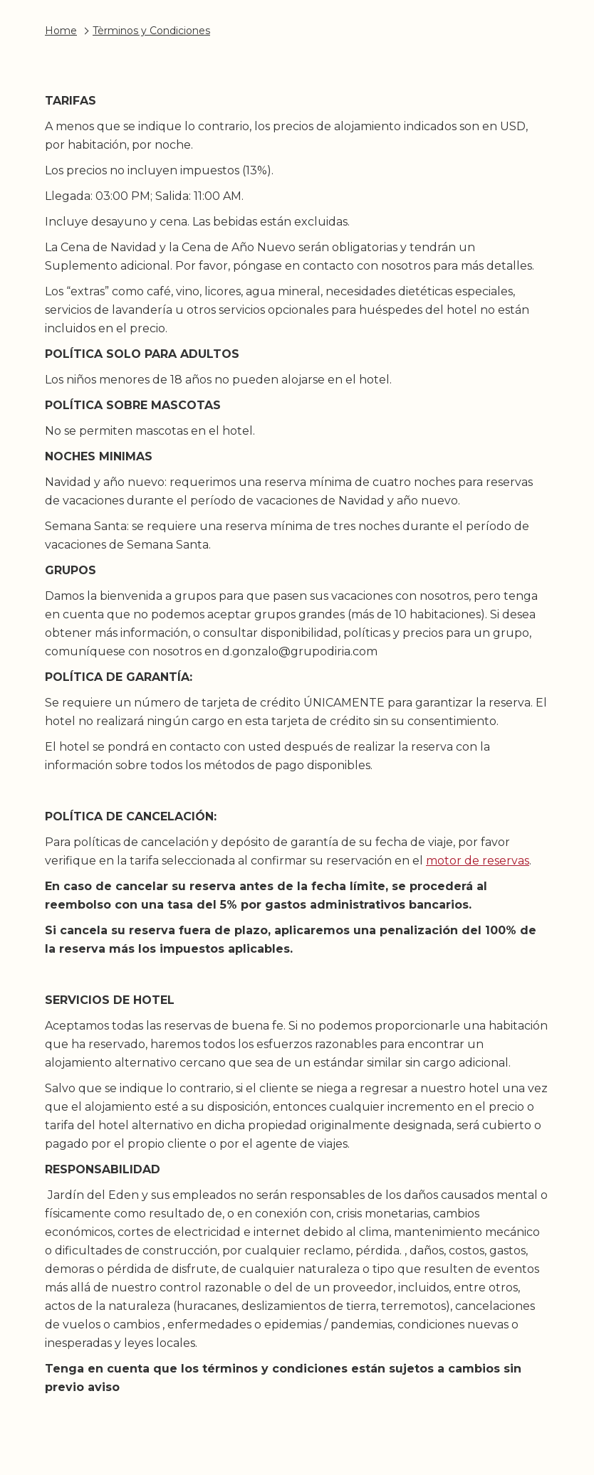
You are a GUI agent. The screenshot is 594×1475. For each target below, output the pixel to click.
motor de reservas (477, 860)
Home (61, 30)
